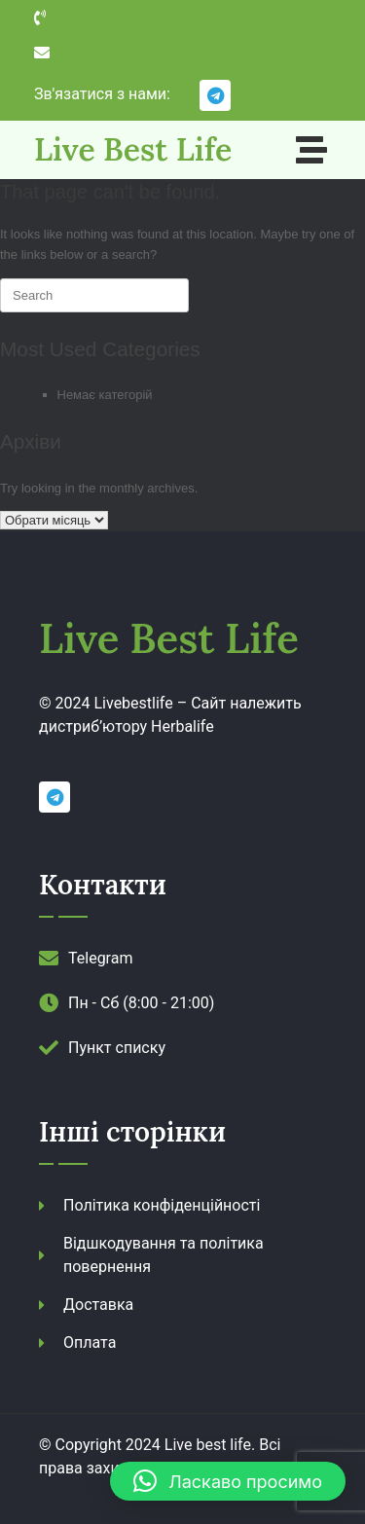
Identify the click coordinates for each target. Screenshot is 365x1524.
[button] (228, 1481)
